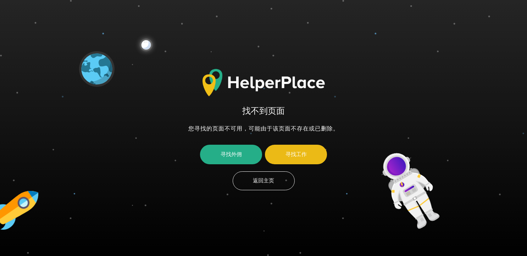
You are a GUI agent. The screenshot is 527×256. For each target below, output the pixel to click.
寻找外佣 (231, 154)
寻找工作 (296, 154)
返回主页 (263, 180)
